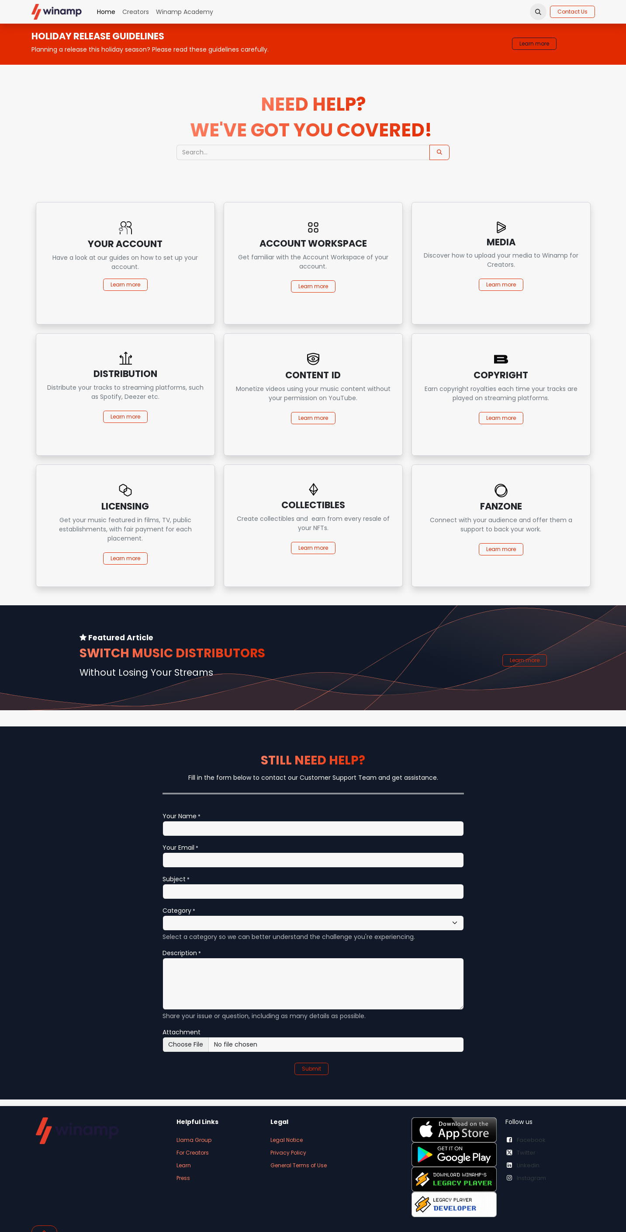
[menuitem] (106, 12)
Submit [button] (311, 1068)
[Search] (439, 152)
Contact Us (572, 11)
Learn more (534, 43)
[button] (538, 11)
